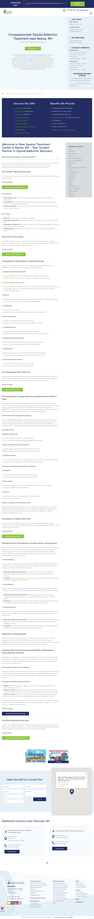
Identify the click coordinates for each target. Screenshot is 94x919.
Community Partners (81, 887)
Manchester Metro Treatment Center (69, 831)
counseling (8, 407)
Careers (78, 890)
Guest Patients (34, 903)
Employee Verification (81, 896)
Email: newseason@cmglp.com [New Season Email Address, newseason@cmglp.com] (15, 898)
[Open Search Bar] (90, 10)
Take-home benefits (58, 117)
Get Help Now (33, 48)
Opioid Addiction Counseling (37, 883)
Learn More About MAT (13, 536)
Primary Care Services (22, 133)
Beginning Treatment (58, 891)
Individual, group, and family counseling (23, 578)
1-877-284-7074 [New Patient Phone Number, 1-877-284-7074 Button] (69, 10)
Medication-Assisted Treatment (38, 885)
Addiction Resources (58, 881)
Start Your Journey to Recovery (16, 738)
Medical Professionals (82, 894)
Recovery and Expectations (60, 893)
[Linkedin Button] (20, 903)
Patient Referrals (35, 901)
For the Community (58, 901)
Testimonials (79, 883)
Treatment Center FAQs (59, 895)
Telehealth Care (20, 130)
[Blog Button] (9, 903)
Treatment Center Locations (37, 898)
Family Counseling (21, 123)
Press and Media (80, 885)
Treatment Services (35, 881)
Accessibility (70, 917)
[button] (72, 790)
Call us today (74, 83)
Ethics (77, 899)
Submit (40, 799)
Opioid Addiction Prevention (60, 885)
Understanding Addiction (59, 883)
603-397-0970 (16, 845)
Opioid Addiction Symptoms (60, 887)
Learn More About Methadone (15, 713)
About (77, 881)
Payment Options (34, 895)
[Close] (85, 772)
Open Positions (80, 892)
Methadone (19, 108)
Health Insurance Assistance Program (64, 130)
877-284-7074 (78, 24)
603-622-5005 (64, 841)
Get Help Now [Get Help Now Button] (77, 4)
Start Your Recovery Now (14, 254)
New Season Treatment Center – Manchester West (20, 831)
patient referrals (53, 299)
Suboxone (19, 114)
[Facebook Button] (12, 903)
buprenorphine (23, 638)
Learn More (12, 851)
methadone (12, 638)
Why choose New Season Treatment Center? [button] (30, 157)
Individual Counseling (22, 117)
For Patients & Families (59, 897)
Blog (54, 903)
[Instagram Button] (16, 903)
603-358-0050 (78, 29)
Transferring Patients (35, 905)
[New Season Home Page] (7, 11)
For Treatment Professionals (60, 899)
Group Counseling (21, 120)
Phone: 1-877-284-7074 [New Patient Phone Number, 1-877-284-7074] (13, 896)
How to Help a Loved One (60, 889)
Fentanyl (4, 564)
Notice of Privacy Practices (59, 917)
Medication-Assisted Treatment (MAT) (24, 405)
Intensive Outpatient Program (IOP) (26, 126)
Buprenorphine (20, 111)
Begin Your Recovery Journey (15, 187)
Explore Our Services (12, 389)
